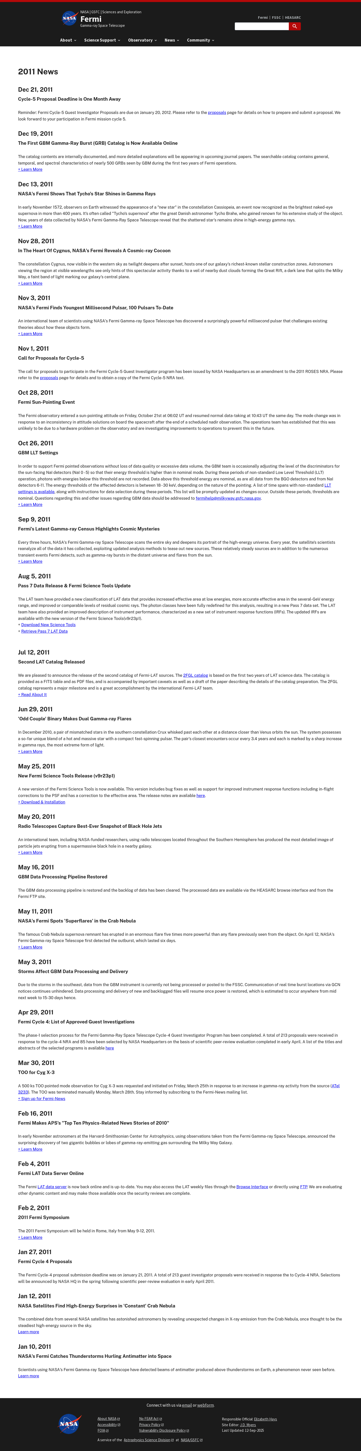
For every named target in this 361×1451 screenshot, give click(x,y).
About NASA (107, 1418)
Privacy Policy (149, 1424)
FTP (303, 1186)
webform (205, 1405)
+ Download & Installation (41, 802)
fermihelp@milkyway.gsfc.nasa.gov (228, 498)
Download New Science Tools (48, 624)
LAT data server (52, 1186)
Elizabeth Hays (265, 1419)
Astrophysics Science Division (147, 1439)
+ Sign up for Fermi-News (41, 1098)
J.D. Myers (248, 1424)
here (201, 795)
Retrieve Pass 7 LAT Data (44, 631)
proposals (217, 112)
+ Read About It (32, 694)
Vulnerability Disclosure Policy (162, 1430)
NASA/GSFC (190, 1439)
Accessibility (107, 1424)
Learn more (28, 1332)
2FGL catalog (195, 675)
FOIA (101, 1430)
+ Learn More (30, 169)
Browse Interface (252, 1186)
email (187, 1405)
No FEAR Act (149, 1418)
